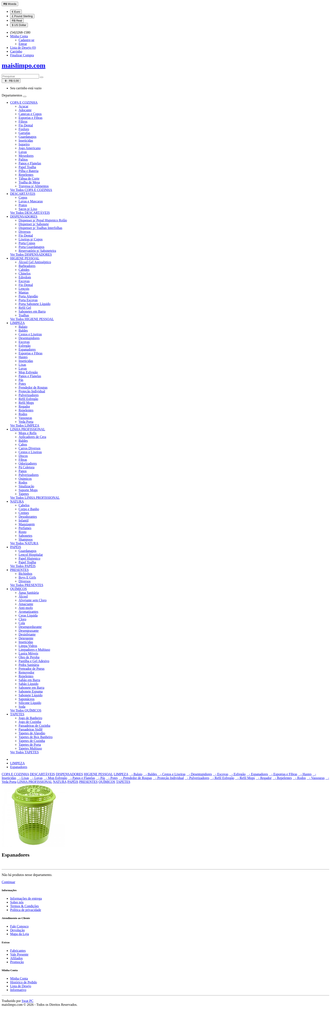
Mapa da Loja (19, 934)
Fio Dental (26, 125)
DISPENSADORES (23, 216)
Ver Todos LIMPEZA (24, 425)
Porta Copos (27, 243)
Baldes (23, 330)
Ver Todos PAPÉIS (23, 566)
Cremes (24, 513)
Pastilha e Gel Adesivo (34, 661)
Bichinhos (25, 573)
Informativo (18, 990)
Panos (23, 471)
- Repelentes (282, 778)
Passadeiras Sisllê (30, 729)
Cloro (22, 619)
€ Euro (16, 11)
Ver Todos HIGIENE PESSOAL (32, 319)
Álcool (23, 596)
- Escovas (220, 774)
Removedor (26, 672)
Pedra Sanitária (29, 665)
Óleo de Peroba (29, 657)
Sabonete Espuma (31, 691)
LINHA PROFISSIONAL (27, 429)
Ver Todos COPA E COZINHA (31, 190)
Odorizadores (28, 463)
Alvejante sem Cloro (32, 600)
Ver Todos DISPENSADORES (31, 254)
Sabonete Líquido (30, 695)
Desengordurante (30, 627)
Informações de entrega (26, 898)
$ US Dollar (19, 25)
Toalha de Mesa (29, 182)
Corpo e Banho (29, 509)
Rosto (22, 532)
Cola (22, 623)
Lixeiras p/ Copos (31, 239)
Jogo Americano (30, 148)
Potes (22, 383)
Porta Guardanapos (31, 247)
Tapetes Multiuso (30, 748)
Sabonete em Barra (31, 687)
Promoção (17, 962)
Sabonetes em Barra (32, 311)
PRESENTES (19, 570)
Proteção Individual (32, 391)
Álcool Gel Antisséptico (35, 262)
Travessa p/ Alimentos (34, 186)
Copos (23, 197)
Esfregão (25, 345)
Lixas (22, 364)
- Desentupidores (199, 774)
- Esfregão (237, 774)
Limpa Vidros (28, 646)
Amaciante (26, 604)
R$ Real (17, 20)
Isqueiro (24, 144)
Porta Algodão (28, 296)
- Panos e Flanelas (81, 778)
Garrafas (24, 133)
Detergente (26, 638)
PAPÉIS (15, 547)
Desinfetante (27, 634)
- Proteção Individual (168, 778)
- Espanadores (257, 774)
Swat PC (28, 1001)
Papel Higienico (29, 558)
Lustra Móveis (28, 653)
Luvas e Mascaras (31, 201)
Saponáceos (27, 699)
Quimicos (25, 478)
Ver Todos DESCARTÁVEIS (30, 212)
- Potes (112, 778)
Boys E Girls (27, 577)
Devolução (17, 930)
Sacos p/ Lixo (28, 209)
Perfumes (25, 528)
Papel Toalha (27, 167)
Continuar (8, 882)
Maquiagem (27, 524)
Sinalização (26, 486)
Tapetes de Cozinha (32, 741)
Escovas (24, 281)
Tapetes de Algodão (32, 733)
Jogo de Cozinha (30, 722)
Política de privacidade (25, 910)
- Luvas (36, 778)
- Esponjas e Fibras (283, 774)
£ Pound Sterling (22, 16)
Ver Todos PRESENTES (26, 585)
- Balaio (135, 774)
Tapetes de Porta (30, 744)
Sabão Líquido (28, 684)
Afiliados (16, 958)
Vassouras (25, 418)
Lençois (24, 288)
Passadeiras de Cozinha (34, 725)
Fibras (23, 459)
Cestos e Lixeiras (30, 334)
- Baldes (150, 774)
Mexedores (26, 155)
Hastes (23, 357)
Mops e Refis (28, 433)
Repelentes (26, 174)
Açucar (23, 106)
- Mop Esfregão (55, 778)
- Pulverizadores (197, 778)
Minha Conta (19, 978)
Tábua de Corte (29, 178)
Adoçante (25, 110)
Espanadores (27, 349)
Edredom (25, 277)
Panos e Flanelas (30, 163)
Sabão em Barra (29, 680)
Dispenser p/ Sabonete (34, 224)
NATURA (17, 501)
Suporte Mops (28, 490)
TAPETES (17, 714)
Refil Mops (26, 402)
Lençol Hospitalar (31, 554)
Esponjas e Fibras (30, 117)
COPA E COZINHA (24, 102)
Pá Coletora (26, 467)
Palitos (23, 159)
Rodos (23, 414)
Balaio (23, 326)
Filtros (23, 121)
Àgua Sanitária (29, 592)
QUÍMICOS (18, 589)
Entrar (23, 44)
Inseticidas (26, 140)
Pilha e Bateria (28, 171)
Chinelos (25, 273)
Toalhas (24, 315)
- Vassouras (316, 778)
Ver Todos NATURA (24, 543)
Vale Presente (19, 954)
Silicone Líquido (30, 703)
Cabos (23, 444)
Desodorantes (28, 516)
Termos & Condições (24, 906)
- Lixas (23, 778)
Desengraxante (29, 630)
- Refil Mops (245, 778)
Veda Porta (26, 421)
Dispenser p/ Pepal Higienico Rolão (43, 220)
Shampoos (26, 539)
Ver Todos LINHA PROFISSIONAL (35, 497)
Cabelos (24, 505)
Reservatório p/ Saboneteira (37, 250)
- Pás (100, 778)
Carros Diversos (30, 448)
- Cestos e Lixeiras (172, 774)
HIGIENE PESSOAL (24, 258)
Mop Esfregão (28, 372)
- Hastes (305, 774)
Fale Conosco (19, 926)
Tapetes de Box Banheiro (36, 737)
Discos (23, 456)
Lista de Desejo (20, 986)
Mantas (23, 292)
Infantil (23, 520)
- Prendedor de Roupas (135, 778)
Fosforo (24, 129)
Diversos (25, 231)
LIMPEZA (17, 323)
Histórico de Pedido (23, 982)
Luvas (23, 152)
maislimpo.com (23, 65)
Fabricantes (18, 950)
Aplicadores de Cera (32, 437)
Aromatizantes (28, 611)
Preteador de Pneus (32, 668)
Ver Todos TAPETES (24, 752)
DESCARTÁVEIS (22, 193)
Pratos (23, 205)
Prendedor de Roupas (33, 387)
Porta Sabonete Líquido (34, 304)
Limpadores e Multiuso (34, 649)
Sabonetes (25, 535)
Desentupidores (29, 338)
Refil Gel (25, 307)
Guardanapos (27, 136)
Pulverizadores (29, 395)
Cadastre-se (26, 40)
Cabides (24, 269)
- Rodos (299, 778)
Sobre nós (17, 902)
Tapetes (24, 494)
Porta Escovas (28, 300)
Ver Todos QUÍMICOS (25, 710)
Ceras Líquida (28, 615)
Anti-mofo (26, 608)
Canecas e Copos (30, 114)
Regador (24, 406)
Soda (22, 706)
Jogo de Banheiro (30, 718)
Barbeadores (27, 266)
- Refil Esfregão (222, 778)
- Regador (264, 778)
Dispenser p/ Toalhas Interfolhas (40, 228)
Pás (21, 380)
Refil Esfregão (28, 399)
